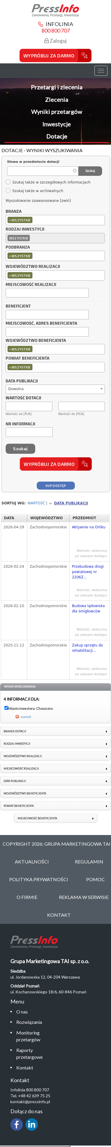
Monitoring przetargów (28, 1036)
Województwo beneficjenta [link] (25, 793)
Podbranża (18, 247)
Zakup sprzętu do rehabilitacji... (87, 648)
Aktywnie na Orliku (88, 527)
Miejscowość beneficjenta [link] (37, 818)
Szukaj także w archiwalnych (34, 191)
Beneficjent (18, 306)
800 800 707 (55, 30)
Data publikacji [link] (15, 781)
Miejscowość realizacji (31, 285)
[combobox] (55, 220)
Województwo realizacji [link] (23, 756)
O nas (22, 1011)
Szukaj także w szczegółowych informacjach (48, 182)
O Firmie (27, 897)
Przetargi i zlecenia (56, 87)
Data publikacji (22, 381)
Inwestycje (56, 124)
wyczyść (26, 716)
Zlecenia (56, 99)
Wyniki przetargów (56, 111)
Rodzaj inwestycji (25, 229)
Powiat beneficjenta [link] (19, 805)
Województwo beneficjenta (36, 341)
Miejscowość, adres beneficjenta (41, 323)
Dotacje (56, 136)
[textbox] (35, 220)
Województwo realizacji (33, 267)
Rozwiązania (29, 1022)
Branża (14, 212)
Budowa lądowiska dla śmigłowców (88, 608)
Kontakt (24, 1067)
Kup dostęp (56, 486)
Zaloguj (55, 41)
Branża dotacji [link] (15, 731)
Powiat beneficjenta (27, 358)
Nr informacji (20, 424)
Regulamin (89, 861)
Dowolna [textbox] (16, 389)
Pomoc (95, 879)
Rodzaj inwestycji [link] (17, 743)
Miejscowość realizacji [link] (21, 768)
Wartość (36, 503)
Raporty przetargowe (29, 1053)
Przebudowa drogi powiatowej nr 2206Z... (88, 571)
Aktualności (32, 861)
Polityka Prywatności (38, 879)
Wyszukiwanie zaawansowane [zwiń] (38, 201)
